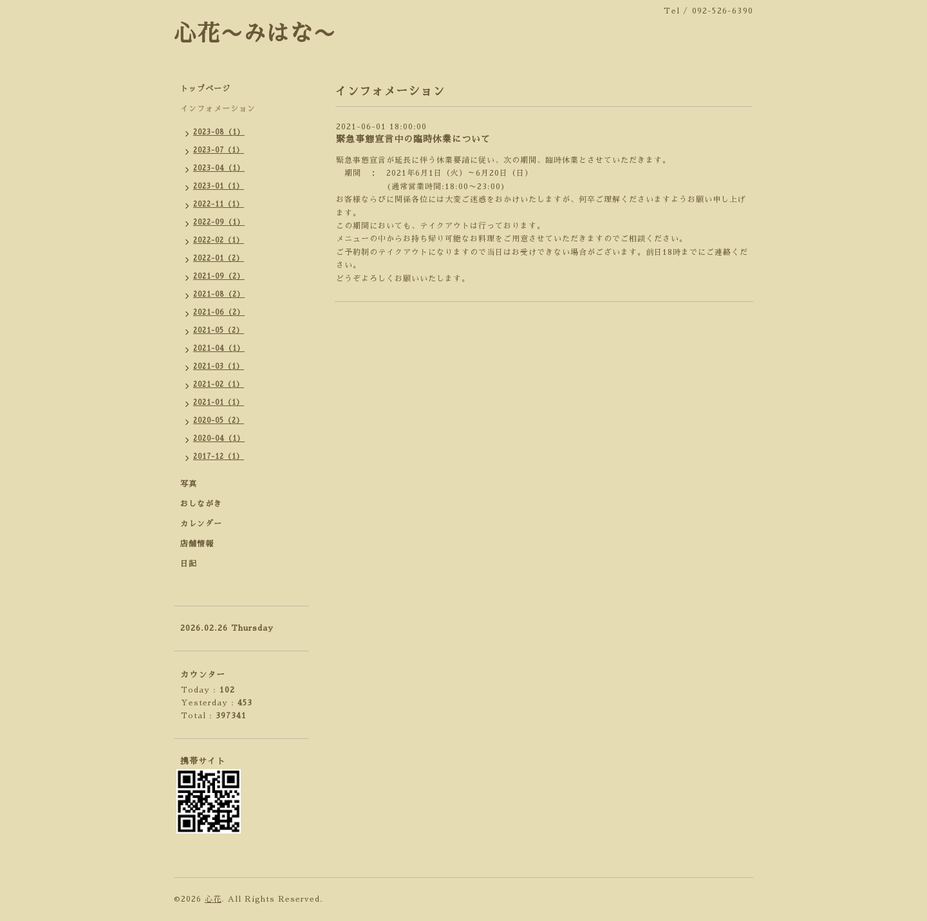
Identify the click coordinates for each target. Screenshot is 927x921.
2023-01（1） (218, 186)
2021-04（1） (219, 348)
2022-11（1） (218, 204)
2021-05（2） (218, 330)
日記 (188, 564)
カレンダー (201, 524)
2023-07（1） (218, 150)
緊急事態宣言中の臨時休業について (413, 139)
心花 (213, 899)
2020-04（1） (219, 438)
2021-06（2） (219, 312)
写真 (188, 484)
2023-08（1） (219, 132)
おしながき (201, 504)
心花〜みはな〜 (255, 34)
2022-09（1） (219, 222)
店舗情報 (197, 544)
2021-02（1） (218, 384)
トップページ (205, 89)
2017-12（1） (218, 456)
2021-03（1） (218, 366)
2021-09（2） (219, 276)
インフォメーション (218, 109)
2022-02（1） (218, 240)
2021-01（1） (218, 402)
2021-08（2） (219, 294)
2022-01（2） (218, 258)
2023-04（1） (219, 168)
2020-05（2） (218, 420)
